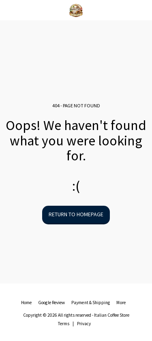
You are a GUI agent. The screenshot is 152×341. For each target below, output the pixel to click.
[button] (9, 9)
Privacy (84, 323)
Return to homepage (76, 214)
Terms (63, 323)
